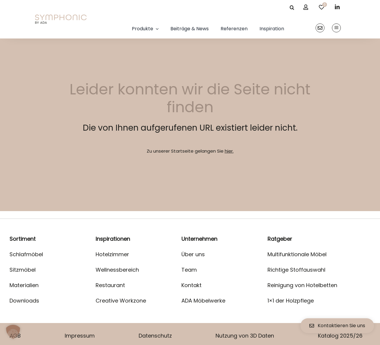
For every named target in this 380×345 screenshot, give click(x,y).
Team (189, 269)
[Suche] (291, 7)
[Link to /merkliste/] (321, 7)
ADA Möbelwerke (203, 300)
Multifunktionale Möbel (297, 254)
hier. (229, 151)
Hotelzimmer (112, 254)
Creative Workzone (121, 300)
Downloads (24, 300)
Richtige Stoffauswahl (296, 269)
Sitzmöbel (23, 269)
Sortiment (23, 239)
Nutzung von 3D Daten (245, 335)
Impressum (80, 335)
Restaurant (110, 285)
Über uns (193, 254)
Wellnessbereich (117, 269)
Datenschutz (155, 335)
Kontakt (191, 285)
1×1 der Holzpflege (290, 300)
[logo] (61, 17)
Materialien (24, 285)
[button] (13, 332)
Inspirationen (113, 239)
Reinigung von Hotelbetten (302, 285)
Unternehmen (199, 239)
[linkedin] (337, 6)
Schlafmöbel (26, 254)
